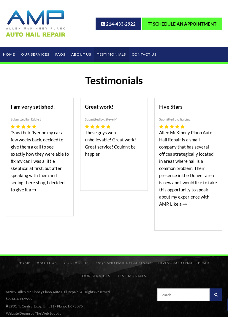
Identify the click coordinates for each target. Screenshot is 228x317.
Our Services (35, 54)
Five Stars (171, 107)
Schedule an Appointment (182, 23)
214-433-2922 (121, 23)
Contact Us (144, 54)
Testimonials (111, 54)
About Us (81, 54)
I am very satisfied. (33, 107)
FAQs (60, 54)
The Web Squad (47, 313)
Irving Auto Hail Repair (183, 262)
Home (9, 54)
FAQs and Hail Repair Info (123, 262)
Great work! (99, 107)
